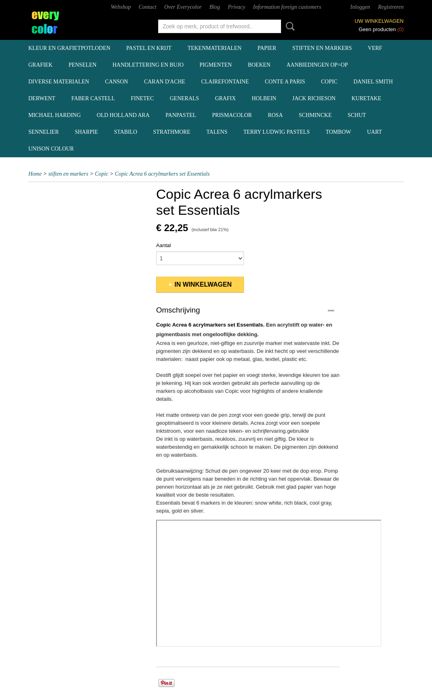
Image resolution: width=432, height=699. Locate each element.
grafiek (40, 65)
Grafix (225, 98)
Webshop (121, 7)
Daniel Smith (373, 82)
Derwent (41, 98)
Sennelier (43, 132)
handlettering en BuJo (148, 65)
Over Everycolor (183, 7)
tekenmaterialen (215, 48)
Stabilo (125, 132)
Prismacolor (232, 115)
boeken (259, 65)
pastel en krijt (148, 48)
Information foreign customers (287, 7)
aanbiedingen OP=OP (317, 65)
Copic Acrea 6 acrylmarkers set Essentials (162, 174)
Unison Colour (51, 149)
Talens (217, 132)
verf (375, 48)
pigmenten (216, 65)
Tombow (338, 132)
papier (267, 48)
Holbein (264, 98)
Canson (116, 82)
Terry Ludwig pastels (276, 132)
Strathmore (171, 132)
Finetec (142, 98)
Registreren (391, 7)
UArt (374, 132)
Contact (147, 7)
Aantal (163, 245)
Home (35, 174)
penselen (83, 65)
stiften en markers (322, 48)
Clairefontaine (225, 82)
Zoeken (289, 26)
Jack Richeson (314, 98)
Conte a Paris (285, 82)
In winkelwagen (203, 284)
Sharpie (86, 132)
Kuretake (366, 98)
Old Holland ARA (123, 115)
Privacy (237, 7)
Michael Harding (54, 115)
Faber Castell (93, 98)
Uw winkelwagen (379, 21)
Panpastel (181, 115)
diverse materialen (58, 82)
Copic (329, 82)
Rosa (275, 115)
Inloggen (360, 7)
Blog (215, 7)
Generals (184, 98)
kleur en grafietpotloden (69, 48)
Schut (357, 115)
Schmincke (315, 115)
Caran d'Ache (164, 82)
